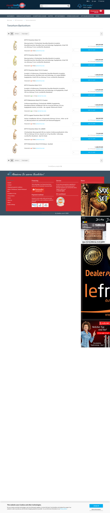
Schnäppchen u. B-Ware (39, 16)
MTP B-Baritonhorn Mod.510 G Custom (36, 100)
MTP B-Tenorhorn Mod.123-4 (32, 55)
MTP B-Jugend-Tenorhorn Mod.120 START (37, 115)
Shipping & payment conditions (14, 187)
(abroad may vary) (40, 50)
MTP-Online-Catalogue (87, 16)
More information (96, 509)
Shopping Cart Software (48, 213)
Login (94, 1)
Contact (9, 185)
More (97, 16)
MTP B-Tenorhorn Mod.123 (32, 40)
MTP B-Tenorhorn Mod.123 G (33, 85)
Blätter (50, 16)
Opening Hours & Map (73, 16)
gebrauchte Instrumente (24, 16)
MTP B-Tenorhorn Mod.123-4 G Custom (36, 70)
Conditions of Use (11, 193)
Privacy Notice (63, 509)
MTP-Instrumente (60, 16)
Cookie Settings (11, 204)
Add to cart (91, 50)
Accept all (96, 506)
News (9, 202)
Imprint (9, 182)
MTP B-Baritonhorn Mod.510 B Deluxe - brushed (38, 144)
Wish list (101, 1)
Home (9, 198)
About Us (9, 200)
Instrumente (10, 16)
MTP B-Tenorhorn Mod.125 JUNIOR (34, 129)
